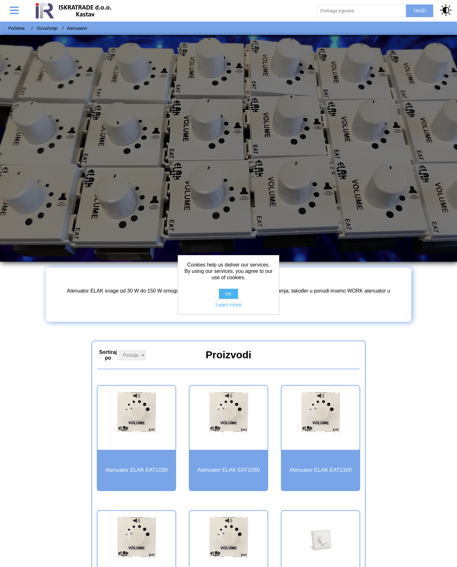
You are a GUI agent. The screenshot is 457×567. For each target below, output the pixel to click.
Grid (354, 354)
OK (228, 293)
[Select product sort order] (132, 355)
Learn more (228, 304)
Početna (16, 28)
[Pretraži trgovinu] (361, 10)
